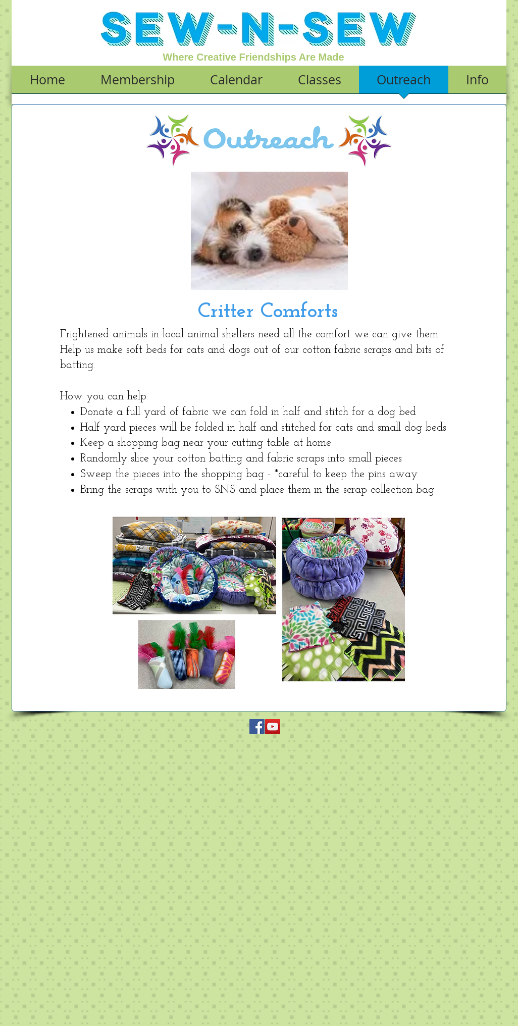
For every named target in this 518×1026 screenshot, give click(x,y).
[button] (137, 83)
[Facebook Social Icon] (257, 726)
